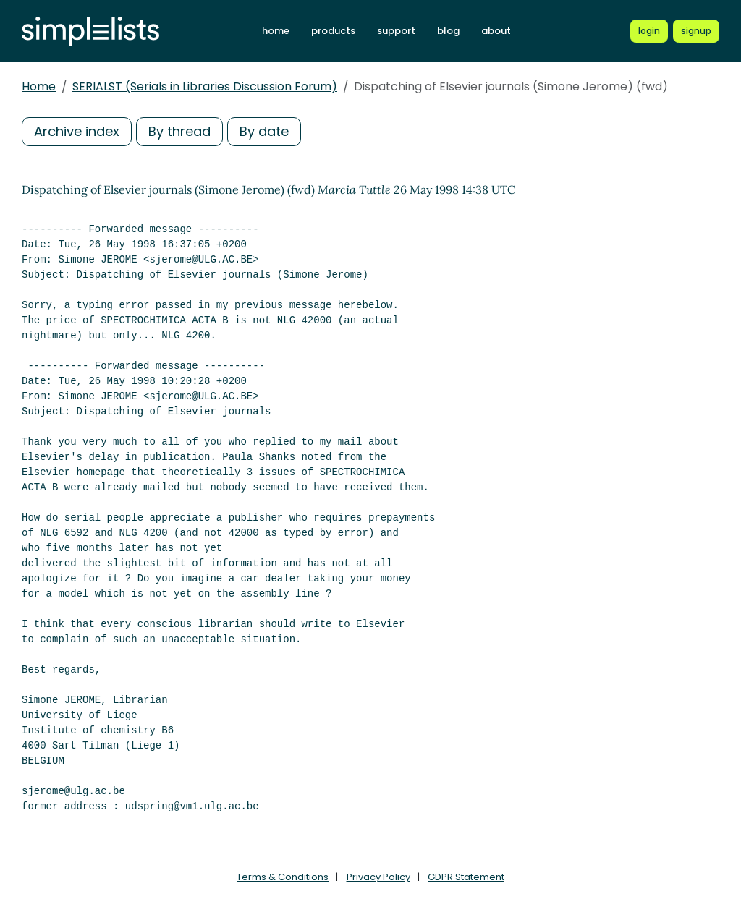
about (496, 31)
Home (39, 86)
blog (448, 31)
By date (264, 131)
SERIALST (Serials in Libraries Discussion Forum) (204, 86)
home (275, 31)
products (333, 31)
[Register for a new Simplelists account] (696, 31)
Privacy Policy (378, 877)
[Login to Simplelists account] (649, 31)
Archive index (76, 131)
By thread (179, 131)
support (396, 31)
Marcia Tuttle (354, 189)
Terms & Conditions (283, 877)
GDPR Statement (466, 877)
